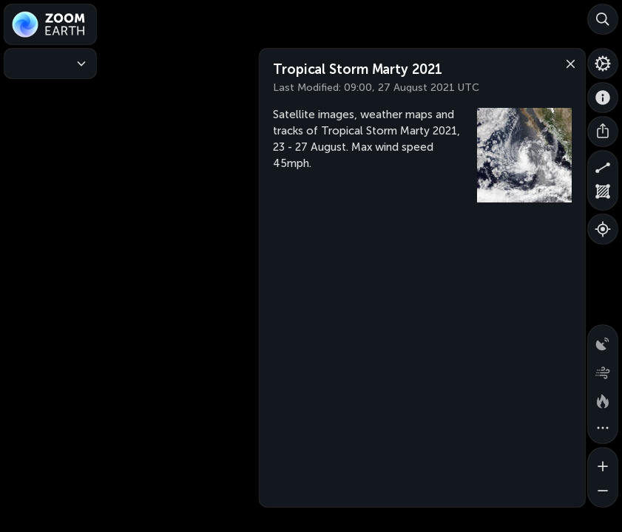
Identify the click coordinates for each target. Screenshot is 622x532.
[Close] (567, 62)
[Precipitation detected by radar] (603, 340)
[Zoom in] (603, 462)
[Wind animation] (603, 369)
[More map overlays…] (603, 428)
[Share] (603, 131)
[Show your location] (603, 229)
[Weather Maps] (50, 63)
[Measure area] (603, 195)
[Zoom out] (603, 492)
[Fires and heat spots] (603, 399)
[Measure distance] (603, 165)
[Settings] (603, 63)
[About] (603, 97)
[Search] (603, 19)
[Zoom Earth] (50, 24)
